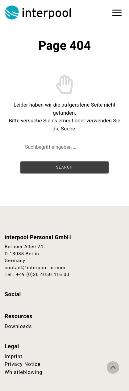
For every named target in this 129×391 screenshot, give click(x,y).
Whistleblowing (24, 372)
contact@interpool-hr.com (35, 267)
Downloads (18, 326)
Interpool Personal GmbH (39, 12)
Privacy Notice (22, 364)
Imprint (14, 356)
